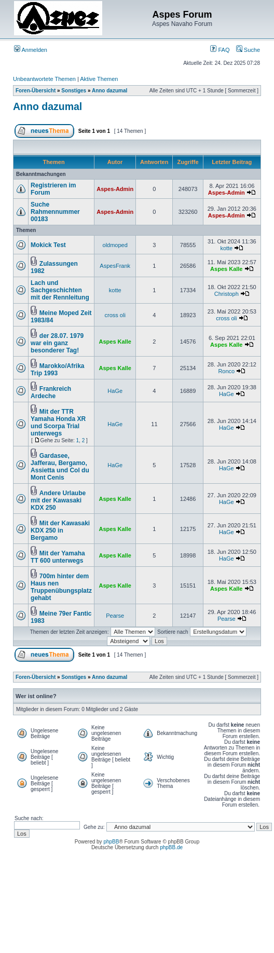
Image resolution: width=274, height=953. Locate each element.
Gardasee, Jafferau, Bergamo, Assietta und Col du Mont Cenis (60, 466)
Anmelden (30, 50)
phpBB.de (171, 847)
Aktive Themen (99, 79)
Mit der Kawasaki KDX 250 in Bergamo (60, 530)
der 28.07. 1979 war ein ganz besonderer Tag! (57, 343)
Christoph (226, 294)
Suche (248, 50)
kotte (226, 248)
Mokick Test (48, 245)
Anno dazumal (109, 90)
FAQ (219, 50)
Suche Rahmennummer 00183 (55, 212)
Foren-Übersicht (36, 90)
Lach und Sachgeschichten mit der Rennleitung (60, 290)
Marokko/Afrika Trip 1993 (57, 369)
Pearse (115, 615)
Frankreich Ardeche (51, 392)
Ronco (226, 371)
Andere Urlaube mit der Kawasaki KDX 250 (58, 500)
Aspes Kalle (226, 269)
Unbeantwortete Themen (44, 79)
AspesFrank (115, 266)
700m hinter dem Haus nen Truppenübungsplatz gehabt (61, 587)
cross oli (115, 315)
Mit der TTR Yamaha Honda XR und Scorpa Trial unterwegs (58, 422)
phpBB (111, 842)
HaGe (114, 391)
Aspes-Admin (115, 189)
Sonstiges (73, 90)
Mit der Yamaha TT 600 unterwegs (58, 557)
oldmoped (115, 245)
